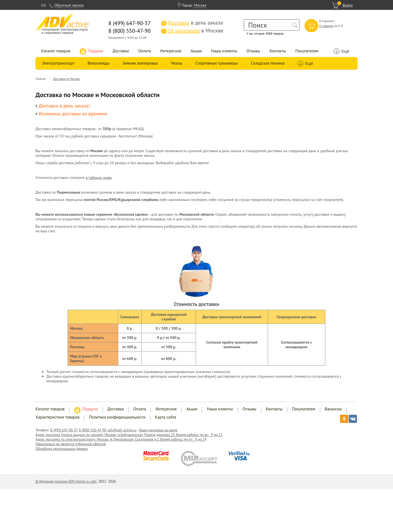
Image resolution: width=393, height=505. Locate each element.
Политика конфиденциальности (117, 417)
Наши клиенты (224, 50)
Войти (348, 5)
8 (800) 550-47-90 (92, 430)
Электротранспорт (58, 63)
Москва (200, 5)
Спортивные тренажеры (216, 63)
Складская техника (267, 63)
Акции (196, 50)
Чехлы (176, 63)
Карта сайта (165, 417)
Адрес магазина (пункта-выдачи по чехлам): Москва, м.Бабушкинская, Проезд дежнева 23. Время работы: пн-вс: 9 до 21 (128, 434)
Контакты (277, 50)
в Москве (192, 30)
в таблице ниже (99, 177)
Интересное (170, 50)
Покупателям (306, 50)
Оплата (144, 50)
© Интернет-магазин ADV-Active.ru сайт (66, 481)
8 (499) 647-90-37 (63, 430)
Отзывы (253, 50)
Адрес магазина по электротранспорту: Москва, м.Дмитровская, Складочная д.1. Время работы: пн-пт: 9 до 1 (119, 439)
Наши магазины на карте (158, 430)
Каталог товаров (55, 50)
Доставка (121, 50)
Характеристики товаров (57, 417)
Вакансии (333, 408)
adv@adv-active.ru (122, 430)
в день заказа (192, 22)
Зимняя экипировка (140, 63)
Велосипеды (98, 63)
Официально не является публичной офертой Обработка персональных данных (70, 446)
